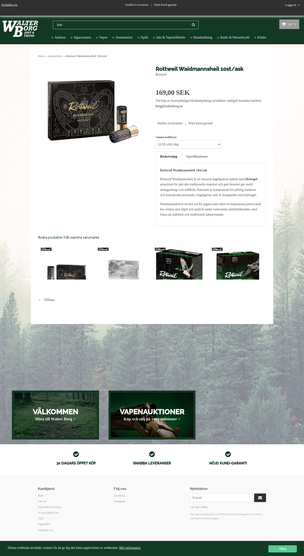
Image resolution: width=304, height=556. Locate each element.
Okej (282, 549)
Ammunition (124, 37)
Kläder (261, 37)
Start (40, 495)
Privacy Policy (254, 514)
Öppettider (44, 524)
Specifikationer (197, 156)
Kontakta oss (10, 4)
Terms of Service (203, 518)
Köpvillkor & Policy (50, 507)
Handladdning (202, 37)
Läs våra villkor (199, 507)
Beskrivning (168, 156)
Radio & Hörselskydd (234, 37)
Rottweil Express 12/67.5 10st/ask (118, 306)
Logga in (290, 5)
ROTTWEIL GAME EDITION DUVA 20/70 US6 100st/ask (235, 308)
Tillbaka (46, 354)
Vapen (103, 37)
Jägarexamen (82, 37)
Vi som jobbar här (48, 512)
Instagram (119, 501)
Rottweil (161, 74)
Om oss (42, 501)
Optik (144, 37)
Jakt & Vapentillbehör (170, 37)
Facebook (119, 495)
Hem (41, 56)
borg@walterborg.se (169, 106)
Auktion (60, 37)
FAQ (40, 518)
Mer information (130, 548)
